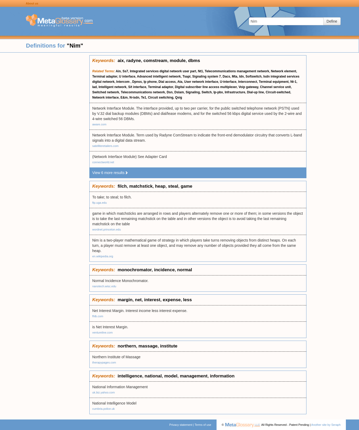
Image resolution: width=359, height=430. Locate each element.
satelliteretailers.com (105, 145)
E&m (123, 97)
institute (168, 346)
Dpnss (137, 82)
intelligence (129, 375)
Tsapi (186, 76)
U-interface (228, 82)
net (138, 299)
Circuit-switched (278, 92)
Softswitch (253, 76)
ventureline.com (102, 332)
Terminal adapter (104, 76)
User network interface (201, 82)
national (153, 375)
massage (148, 346)
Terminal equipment (274, 82)
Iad (94, 87)
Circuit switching (160, 97)
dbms (194, 60)
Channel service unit (275, 87)
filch (122, 186)
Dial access (167, 82)
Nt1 (200, 71)
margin (124, 299)
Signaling (193, 92)
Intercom (123, 82)
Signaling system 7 (206, 76)
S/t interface (137, 87)
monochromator (134, 269)
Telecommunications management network (237, 71)
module (178, 60)
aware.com (99, 124)
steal (173, 186)
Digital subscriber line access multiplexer (206, 87)
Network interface (105, 97)
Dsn (170, 92)
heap (160, 186)
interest (152, 299)
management (194, 375)
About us (32, 3)
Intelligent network (112, 87)
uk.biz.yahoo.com (103, 392)
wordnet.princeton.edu (106, 229)
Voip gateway (248, 87)
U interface (127, 76)
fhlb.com (97, 316)
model (170, 375)
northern (126, 346)
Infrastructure (235, 92)
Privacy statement (180, 424)
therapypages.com (104, 362)
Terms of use (203, 424)
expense (172, 299)
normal (184, 269)
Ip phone (150, 82)
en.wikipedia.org (102, 256)
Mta (234, 76)
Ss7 (125, 71)
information (222, 375)
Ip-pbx (218, 92)
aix (120, 60)
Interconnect (247, 82)
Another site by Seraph (326, 424)
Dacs (226, 76)
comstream (155, 60)
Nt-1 (293, 82)
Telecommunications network (143, 92)
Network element (283, 71)
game (186, 186)
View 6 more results (110, 173)
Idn (241, 76)
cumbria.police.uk (103, 408)
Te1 (143, 97)
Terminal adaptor (160, 87)
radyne (133, 60)
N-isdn (134, 97)
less (187, 299)
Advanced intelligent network (159, 76)
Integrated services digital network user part (163, 71)
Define (332, 21)
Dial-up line (255, 92)
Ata (179, 82)
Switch (207, 92)
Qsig (178, 97)
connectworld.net (103, 162)
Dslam (179, 92)
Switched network (105, 92)
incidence (164, 269)
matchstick (141, 186)
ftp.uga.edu (99, 202)
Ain (118, 71)
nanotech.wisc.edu (104, 286)
